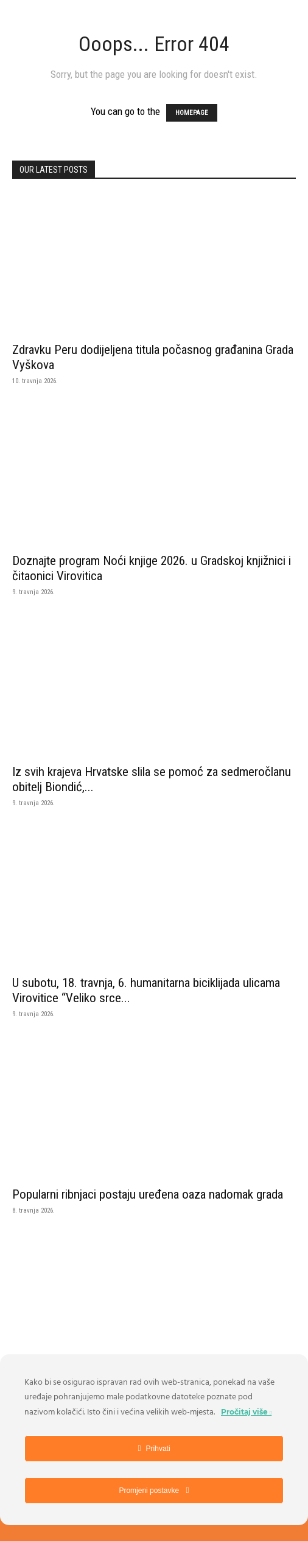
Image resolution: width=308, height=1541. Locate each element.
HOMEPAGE (191, 113)
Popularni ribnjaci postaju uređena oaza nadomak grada (147, 1194)
